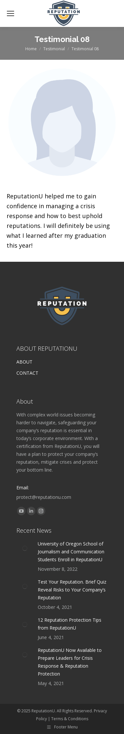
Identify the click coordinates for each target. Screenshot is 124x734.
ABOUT (24, 362)
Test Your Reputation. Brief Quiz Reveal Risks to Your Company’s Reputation (72, 590)
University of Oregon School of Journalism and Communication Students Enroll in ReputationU (71, 552)
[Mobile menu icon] (10, 13)
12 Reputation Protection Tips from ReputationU (69, 624)
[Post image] (24, 548)
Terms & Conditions (69, 719)
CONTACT (27, 373)
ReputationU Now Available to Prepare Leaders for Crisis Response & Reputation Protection (70, 662)
